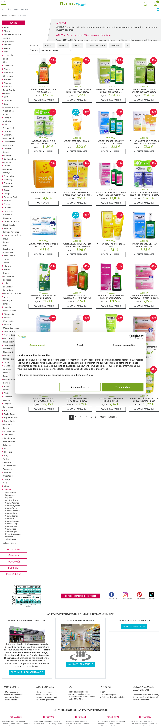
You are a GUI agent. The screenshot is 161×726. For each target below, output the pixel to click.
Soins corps (10, 495)
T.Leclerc (8, 452)
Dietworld (7, 155)
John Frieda (9, 255)
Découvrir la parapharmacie (27, 672)
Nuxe (6, 362)
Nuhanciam (8, 359)
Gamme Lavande (12, 521)
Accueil (5, 16)
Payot (6, 386)
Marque (115, 45)
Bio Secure (8, 65)
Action (48, 45)
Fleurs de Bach (11, 197)
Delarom (8, 134)
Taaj (6, 455)
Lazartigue (8, 290)
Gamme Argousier (12, 505)
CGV (104, 692)
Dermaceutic (9, 138)
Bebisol (69, 724)
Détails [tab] (80, 345)
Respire (7, 403)
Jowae (6, 262)
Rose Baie (7, 424)
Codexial (7, 121)
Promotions (13, 549)
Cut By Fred (8, 128)
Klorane (7, 266)
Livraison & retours (45, 694)
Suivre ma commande (14, 694)
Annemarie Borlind (12, 34)
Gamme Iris (10, 518)
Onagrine (8, 365)
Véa (5, 482)
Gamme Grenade (12, 516)
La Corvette (8, 276)
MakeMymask (9, 310)
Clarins (6, 114)
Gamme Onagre (12, 523)
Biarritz (6, 62)
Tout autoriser (123, 387)
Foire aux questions (45, 700)
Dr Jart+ (7, 162)
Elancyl (6, 172)
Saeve (6, 428)
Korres (7, 269)
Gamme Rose (10, 529)
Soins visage (10, 492)
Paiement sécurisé (44, 692)
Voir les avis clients (134, 626)
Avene (7, 48)
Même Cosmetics (11, 328)
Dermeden (8, 145)
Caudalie (8, 100)
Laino (6, 283)
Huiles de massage (13, 534)
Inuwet (6, 242)
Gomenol (7, 218)
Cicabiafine (8, 110)
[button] (145, 4)
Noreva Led (9, 345)
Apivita (6, 38)
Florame (7, 200)
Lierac (7, 297)
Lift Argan (7, 300)
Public (76, 45)
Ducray (7, 165)
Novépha (7, 348)
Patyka (6, 382)
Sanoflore (8, 434)
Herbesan (148, 721)
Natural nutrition (149, 724)
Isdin (5, 245)
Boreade (7, 93)
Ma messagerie (11, 692)
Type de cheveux (95, 45)
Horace (7, 228)
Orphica (7, 369)
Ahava (7, 31)
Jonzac (6, 259)
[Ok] (158, 9)
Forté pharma (136, 721)
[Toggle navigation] (3, 3)
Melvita (7, 324)
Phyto (6, 393)
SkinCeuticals (9, 441)
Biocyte (7, 69)
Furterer (7, 204)
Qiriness (6, 400)
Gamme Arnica (11, 508)
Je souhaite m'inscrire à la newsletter (80, 596)
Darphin (7, 131)
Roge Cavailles (11, 417)
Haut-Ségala (9, 225)
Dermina (8, 148)
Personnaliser (80, 387)
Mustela (77, 724)
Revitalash (8, 407)
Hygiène (8, 497)
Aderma (7, 27)
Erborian (8, 183)
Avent (77, 721)
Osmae (6, 372)
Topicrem (7, 469)
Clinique (7, 117)
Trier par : (34, 50)
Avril (6, 51)
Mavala (7, 317)
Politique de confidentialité (113, 697)
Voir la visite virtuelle (80, 664)
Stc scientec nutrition (115, 721)
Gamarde (8, 211)
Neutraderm (8, 341)
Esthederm (8, 186)
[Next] (108, 417)
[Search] (78, 9)
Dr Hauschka (10, 159)
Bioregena (8, 76)
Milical (110, 724)
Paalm (6, 376)
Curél (5, 124)
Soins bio (13, 568)
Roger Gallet (9, 421)
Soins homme (10, 539)
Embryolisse (9, 176)
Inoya (5, 238)
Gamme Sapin (11, 531)
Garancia (7, 214)
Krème (6, 273)
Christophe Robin (11, 107)
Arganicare (8, 41)
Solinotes (7, 445)
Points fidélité (11, 700)
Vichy (6, 486)
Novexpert (8, 352)
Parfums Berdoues (11, 379)
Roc (5, 410)
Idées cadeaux (13, 574)
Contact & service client (47, 697)
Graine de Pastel (11, 221)
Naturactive (136, 724)
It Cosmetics (8, 252)
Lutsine (6, 303)
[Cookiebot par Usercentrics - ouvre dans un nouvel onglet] (130, 337)
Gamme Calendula (13, 510)
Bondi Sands (9, 90)
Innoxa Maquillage (13, 235)
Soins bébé (9, 536)
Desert (6, 152)
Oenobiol (102, 724)
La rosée (7, 279)
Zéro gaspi (13, 555)
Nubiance (7, 355)
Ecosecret (7, 169)
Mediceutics (8, 321)
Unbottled (8, 476)
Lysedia (7, 307)
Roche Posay (10, 414)
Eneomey (8, 179)
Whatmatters (9, 543)
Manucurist (9, 314)
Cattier (7, 96)
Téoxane (7, 462)
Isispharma (8, 249)
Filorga (7, 193)
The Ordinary (9, 465)
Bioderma (8, 72)
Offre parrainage (12, 697)
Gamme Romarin (12, 526)
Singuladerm (9, 438)
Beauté (14, 16)
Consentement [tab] (37, 345)
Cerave (7, 104)
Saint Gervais (9, 431)
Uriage (7, 479)
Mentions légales (109, 694)
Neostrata (8, 338)
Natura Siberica (11, 335)
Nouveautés (13, 561)
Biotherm (8, 86)
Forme (62, 45)
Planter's (8, 396)
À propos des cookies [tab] (123, 345)
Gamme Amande (12, 503)
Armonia (8, 44)
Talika (6, 459)
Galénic (7, 207)
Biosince (7, 83)
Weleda (7, 489)
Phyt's (6, 389)
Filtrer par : (35, 45)
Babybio (84, 721)
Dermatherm (9, 141)
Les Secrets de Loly (12, 293)
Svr (5, 448)
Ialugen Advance (11, 232)
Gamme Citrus (11, 513)
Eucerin (7, 190)
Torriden (7, 472)
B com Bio (8, 55)
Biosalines (8, 79)
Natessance (9, 331)
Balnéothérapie (11, 500)
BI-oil (5, 58)
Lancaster (7, 286)
